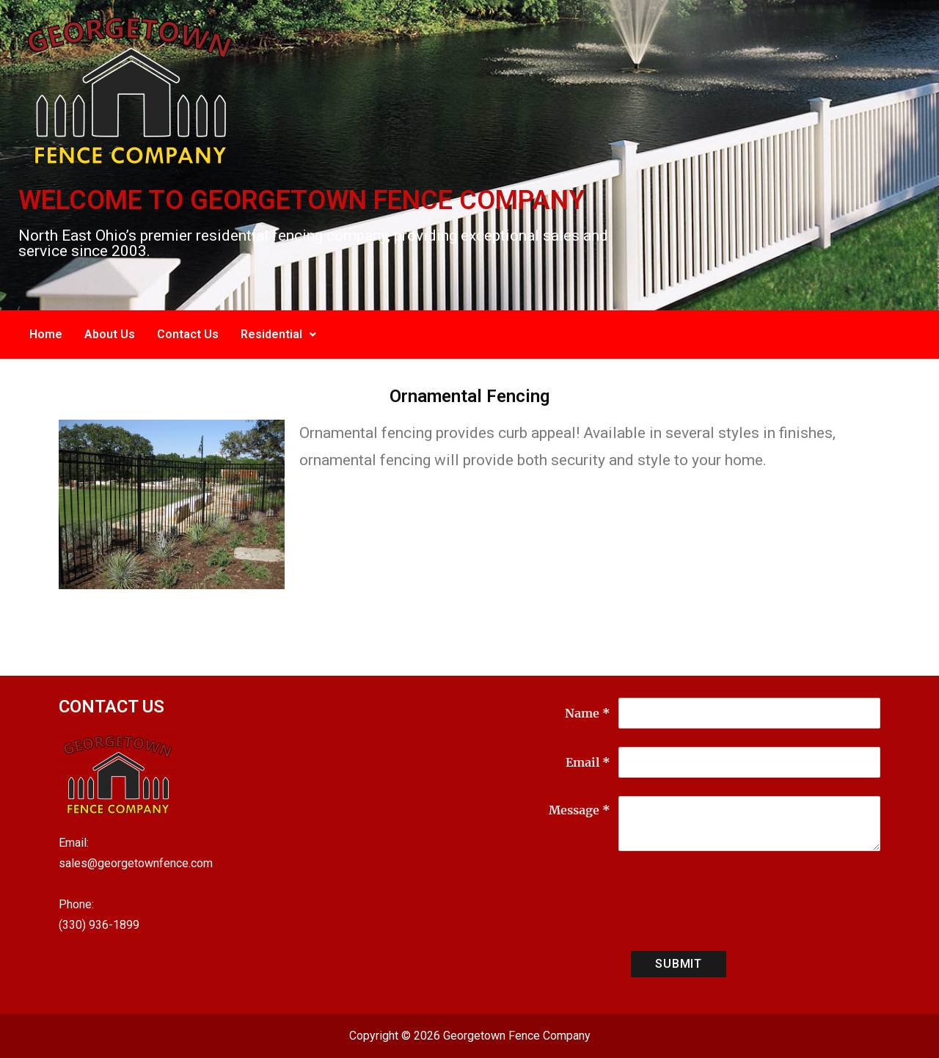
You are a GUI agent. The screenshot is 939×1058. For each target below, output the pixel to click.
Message (579, 810)
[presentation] (729, 904)
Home (45, 334)
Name (587, 713)
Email (588, 762)
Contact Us (188, 334)
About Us (109, 334)
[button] (278, 334)
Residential (278, 334)
